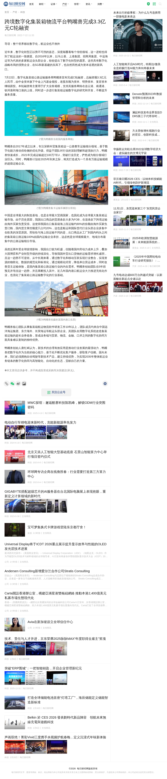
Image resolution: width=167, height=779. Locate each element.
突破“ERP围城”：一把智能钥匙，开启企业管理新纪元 (43, 668)
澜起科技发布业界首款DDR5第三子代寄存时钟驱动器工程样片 (147, 114)
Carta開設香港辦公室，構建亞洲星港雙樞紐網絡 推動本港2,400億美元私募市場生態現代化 (55, 595)
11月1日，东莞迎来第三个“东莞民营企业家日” (136, 210)
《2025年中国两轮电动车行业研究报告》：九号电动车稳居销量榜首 (146, 259)
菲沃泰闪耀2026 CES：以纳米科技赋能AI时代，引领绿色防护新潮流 (137, 180)
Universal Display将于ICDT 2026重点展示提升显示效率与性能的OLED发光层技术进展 (55, 546)
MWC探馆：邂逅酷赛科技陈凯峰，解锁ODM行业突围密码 (66, 405)
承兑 (70, 370)
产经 (15, 12)
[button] (42, 4)
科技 (22, 12)
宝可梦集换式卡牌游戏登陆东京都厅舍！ (57, 527)
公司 (7, 562)
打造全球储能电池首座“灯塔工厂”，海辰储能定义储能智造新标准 (68, 700)
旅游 (30, 533)
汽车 (134, 266)
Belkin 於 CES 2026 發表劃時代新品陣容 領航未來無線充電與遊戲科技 (67, 720)
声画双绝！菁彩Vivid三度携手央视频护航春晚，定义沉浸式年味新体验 (55, 737)
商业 (115, 229)
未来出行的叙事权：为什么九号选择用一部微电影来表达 (136, 14)
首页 (7, 12)
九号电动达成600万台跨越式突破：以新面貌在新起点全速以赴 (137, 276)
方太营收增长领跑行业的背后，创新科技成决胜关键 (146, 133)
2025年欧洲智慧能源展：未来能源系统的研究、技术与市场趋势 (146, 240)
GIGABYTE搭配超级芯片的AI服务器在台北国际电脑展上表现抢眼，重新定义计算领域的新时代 (55, 494)
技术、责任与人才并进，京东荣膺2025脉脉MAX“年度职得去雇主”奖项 (55, 638)
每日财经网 (82, 768)
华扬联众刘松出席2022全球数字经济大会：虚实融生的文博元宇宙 (137, 151)
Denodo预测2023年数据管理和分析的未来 (147, 95)
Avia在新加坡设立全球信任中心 (50, 622)
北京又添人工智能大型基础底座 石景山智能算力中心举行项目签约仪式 (67, 454)
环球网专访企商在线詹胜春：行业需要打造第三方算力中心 (67, 474)
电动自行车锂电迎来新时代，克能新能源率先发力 (40, 422)
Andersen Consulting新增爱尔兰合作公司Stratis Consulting (47, 571)
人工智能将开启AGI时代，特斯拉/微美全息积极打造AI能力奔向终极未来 (136, 66)
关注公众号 (56, 392)
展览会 (116, 199)
